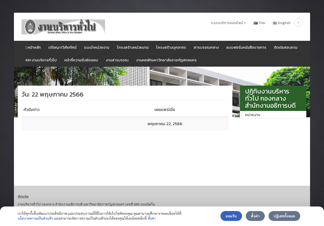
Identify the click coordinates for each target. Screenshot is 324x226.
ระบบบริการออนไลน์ (228, 23)
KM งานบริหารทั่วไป (41, 60)
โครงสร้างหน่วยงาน (133, 47)
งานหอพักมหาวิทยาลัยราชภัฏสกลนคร (166, 60)
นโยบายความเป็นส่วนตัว (35, 218)
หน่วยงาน (252, 115)
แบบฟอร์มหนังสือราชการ (246, 47)
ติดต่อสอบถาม (285, 47)
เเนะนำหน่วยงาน (96, 47)
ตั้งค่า (152, 218)
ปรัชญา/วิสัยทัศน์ (62, 47)
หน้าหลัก (33, 47)
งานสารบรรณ (117, 60)
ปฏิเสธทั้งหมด (284, 216)
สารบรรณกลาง (206, 47)
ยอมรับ (231, 216)
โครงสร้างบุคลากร (171, 47)
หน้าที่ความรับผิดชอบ (81, 60)
